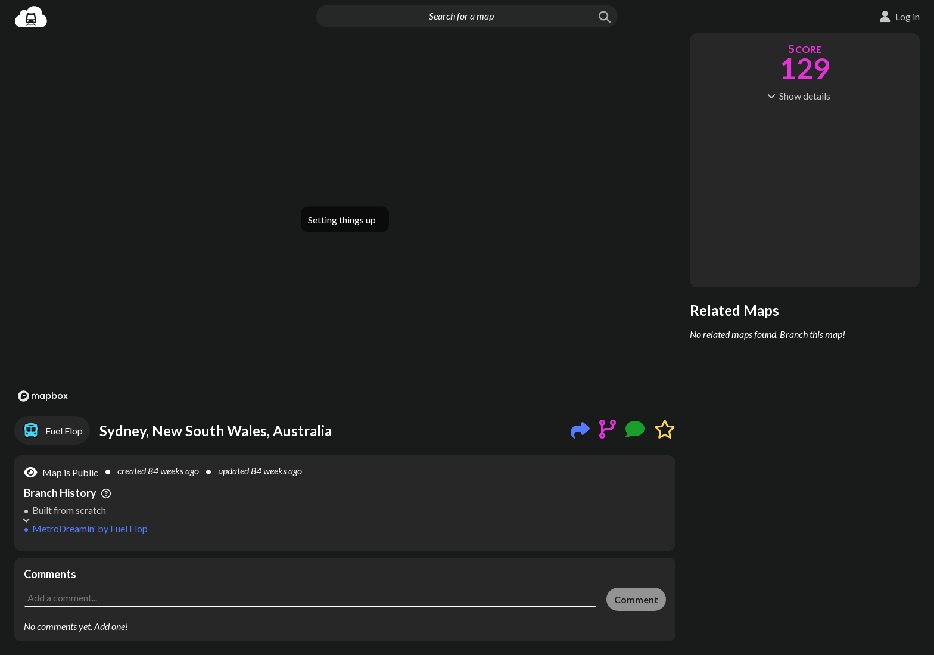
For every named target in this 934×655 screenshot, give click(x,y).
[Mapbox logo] (43, 396)
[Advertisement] (344, 584)
